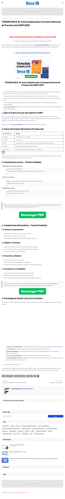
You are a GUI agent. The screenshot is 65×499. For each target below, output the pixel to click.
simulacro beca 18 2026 (41, 431)
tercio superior (17, 433)
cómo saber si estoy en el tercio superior (11, 428)
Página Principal (5, 18)
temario (11, 18)
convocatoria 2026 (26, 428)
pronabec (27, 431)
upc (31, 433)
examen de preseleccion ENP (38, 428)
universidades (25, 433)
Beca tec (18, 425)
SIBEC (32, 431)
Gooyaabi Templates (24, 492)
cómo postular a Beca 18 (44, 425)
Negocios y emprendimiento (26, 388)
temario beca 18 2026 (7, 433)
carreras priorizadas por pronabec (29, 425)
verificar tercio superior (39, 433)
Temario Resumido (17, 124)
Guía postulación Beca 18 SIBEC (17, 445)
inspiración (5, 431)
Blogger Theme (10, 492)
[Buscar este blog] (25, 416)
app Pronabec (6, 425)
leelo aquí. (56, 370)
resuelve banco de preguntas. (55, 346)
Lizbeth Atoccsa (15, 368)
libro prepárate (12, 431)
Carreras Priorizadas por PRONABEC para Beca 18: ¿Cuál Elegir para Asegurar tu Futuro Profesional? (33, 458)
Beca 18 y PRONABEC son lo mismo (17, 451)
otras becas (20, 431)
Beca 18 (4, 116)
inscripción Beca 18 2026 (52, 428)
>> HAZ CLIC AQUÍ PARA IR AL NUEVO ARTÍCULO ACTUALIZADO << (32, 53)
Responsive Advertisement (32, 11)
